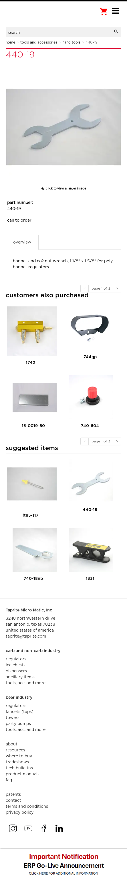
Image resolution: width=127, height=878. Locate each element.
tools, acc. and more (25, 683)
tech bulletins (19, 768)
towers (12, 718)
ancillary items (20, 677)
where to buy (19, 756)
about (11, 744)
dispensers (16, 671)
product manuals (22, 774)
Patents (13, 795)
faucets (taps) (19, 712)
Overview (22, 242)
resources (15, 750)
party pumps (18, 724)
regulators (16, 659)
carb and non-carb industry (33, 651)
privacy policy (19, 813)
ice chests (15, 665)
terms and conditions (27, 807)
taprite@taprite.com (26, 636)
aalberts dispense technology (34, 17)
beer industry (19, 698)
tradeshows (17, 762)
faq (9, 780)
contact (13, 801)
